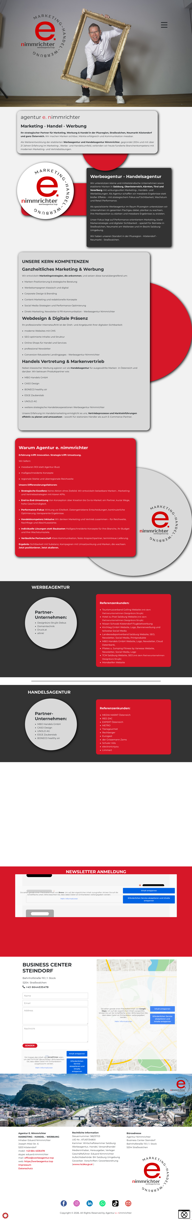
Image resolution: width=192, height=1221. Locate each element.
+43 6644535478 (36, 987)
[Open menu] (164, 25)
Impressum (24, 1165)
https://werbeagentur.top (38, 1161)
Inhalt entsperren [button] (149, 891)
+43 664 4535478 (35, 1151)
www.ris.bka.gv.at (83, 1164)
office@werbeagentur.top (39, 1158)
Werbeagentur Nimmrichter (99, 311)
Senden (30, 1045)
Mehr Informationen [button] (69, 899)
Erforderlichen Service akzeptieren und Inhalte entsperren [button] (149, 899)
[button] (5, 1215)
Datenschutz (25, 1168)
